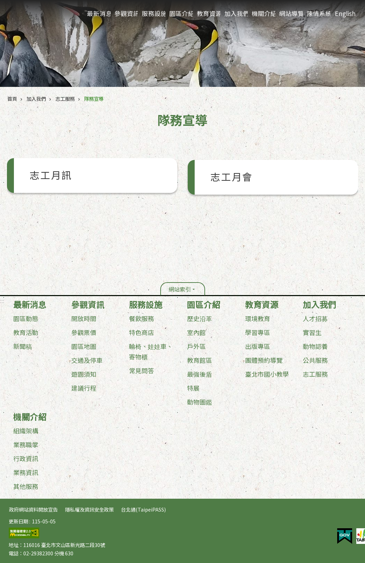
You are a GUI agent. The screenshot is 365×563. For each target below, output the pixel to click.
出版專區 (257, 346)
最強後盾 (199, 373)
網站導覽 (291, 13)
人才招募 (315, 318)
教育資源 (208, 13)
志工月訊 (51, 175)
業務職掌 (25, 444)
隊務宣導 (94, 98)
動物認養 (315, 346)
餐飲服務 (141, 318)
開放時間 (83, 318)
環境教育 (257, 318)
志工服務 (65, 98)
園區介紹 (181, 13)
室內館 (196, 332)
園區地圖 (83, 346)
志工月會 (231, 177)
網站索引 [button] (180, 289)
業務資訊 (25, 472)
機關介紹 (263, 13)
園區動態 (25, 318)
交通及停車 (87, 360)
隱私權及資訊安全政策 (89, 509)
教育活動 (25, 332)
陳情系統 (318, 13)
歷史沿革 (199, 318)
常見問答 (141, 370)
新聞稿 (22, 346)
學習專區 (257, 332)
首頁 (12, 98)
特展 (193, 387)
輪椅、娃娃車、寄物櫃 (151, 351)
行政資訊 (25, 458)
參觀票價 (83, 332)
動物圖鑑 (199, 401)
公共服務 (315, 360)
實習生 (312, 332)
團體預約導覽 (264, 360)
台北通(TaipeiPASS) (143, 509)
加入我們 (236, 13)
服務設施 (153, 13)
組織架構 (25, 430)
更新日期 (18, 521)
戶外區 (196, 346)
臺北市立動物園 (42, 14)
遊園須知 (83, 373)
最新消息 (99, 13)
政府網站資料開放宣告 (33, 509)
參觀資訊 (126, 13)
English (345, 13)
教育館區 (199, 360)
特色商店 (141, 332)
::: (2, 300)
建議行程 (83, 387)
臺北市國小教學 (267, 373)
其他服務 (25, 486)
